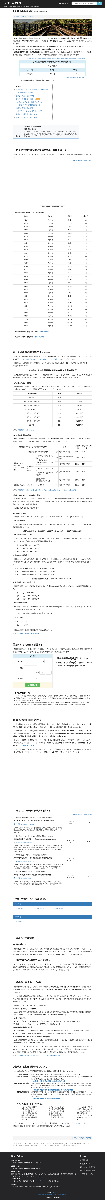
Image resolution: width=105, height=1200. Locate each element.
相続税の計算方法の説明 (25, 92)
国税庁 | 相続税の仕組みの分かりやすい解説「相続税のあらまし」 (42, 1055)
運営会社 (84, 1160)
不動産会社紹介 (87, 1174)
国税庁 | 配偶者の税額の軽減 (29, 633)
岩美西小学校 (20, 909)
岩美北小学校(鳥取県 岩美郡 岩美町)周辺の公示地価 (41, 58)
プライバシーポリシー (60, 1194)
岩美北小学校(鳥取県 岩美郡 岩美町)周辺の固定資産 (71, 58)
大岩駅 (24, 843)
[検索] (99, 3)
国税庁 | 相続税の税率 (27, 430)
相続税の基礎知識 (29, 359)
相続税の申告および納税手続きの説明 (29, 111)
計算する (32, 685)
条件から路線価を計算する (25, 96)
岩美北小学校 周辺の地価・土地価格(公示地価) (49, 1081)
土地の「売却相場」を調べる (26, 99)
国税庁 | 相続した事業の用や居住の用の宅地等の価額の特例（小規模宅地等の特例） (48, 490)
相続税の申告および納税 (48, 359)
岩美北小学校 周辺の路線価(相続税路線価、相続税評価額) (53, 1090)
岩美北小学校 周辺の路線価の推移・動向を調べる (33, 90)
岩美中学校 (19, 922)
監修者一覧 (85, 1164)
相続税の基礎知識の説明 (24, 108)
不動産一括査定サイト (89, 1171)
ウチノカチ (76, 1123)
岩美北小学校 (58, 909)
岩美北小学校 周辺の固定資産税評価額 (46, 1098)
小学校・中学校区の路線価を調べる (28, 105)
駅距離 (20, 661)
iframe (72, 102)
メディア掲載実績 (87, 1167)
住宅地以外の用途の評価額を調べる (76, 77)
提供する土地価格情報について (26, 114)
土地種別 (19, 678)
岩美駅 (24, 824)
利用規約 (49, 1194)
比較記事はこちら (28, 745)
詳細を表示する (44, 332)
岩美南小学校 (39, 909)
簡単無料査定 (64, 3)
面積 (21, 668)
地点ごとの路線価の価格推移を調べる (29, 102)
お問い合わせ (42, 1194)
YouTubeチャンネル (40, 1181)
